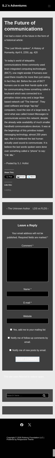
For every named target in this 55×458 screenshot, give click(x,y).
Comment (27, 245)
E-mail (26, 302)
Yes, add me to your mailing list (27, 329)
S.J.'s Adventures (14, 5)
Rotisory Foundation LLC (32, 437)
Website (27, 316)
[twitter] (29, 425)
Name (27, 289)
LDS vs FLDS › (40, 208)
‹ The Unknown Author (18, 208)
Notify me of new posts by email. (29, 350)
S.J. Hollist (23, 163)
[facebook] (22, 425)
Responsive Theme (25, 439)
